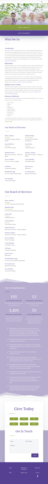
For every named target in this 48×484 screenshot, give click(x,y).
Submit (35, 455)
